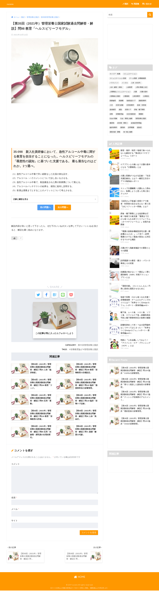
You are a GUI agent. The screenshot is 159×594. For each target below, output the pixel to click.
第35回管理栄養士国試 (88, 346)
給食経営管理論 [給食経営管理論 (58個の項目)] (136, 123)
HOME (79, 580)
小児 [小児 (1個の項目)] (111, 105)
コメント (15, 467)
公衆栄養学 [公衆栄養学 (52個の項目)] (136, 96)
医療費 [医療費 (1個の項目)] (121, 101)
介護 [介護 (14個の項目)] (135, 92)
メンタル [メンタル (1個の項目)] (125, 83)
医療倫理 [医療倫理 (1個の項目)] (113, 101)
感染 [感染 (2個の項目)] (120, 109)
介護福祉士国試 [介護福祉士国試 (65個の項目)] (115, 96)
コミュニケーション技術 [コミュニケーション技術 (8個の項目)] (118, 78)
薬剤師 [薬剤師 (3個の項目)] (122, 127)
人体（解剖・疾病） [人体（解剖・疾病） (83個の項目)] (116, 87)
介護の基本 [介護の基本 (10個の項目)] (143, 92)
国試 (125, 4)
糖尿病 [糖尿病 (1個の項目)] (112, 123)
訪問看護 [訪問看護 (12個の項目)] (131, 127)
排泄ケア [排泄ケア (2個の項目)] (128, 109)
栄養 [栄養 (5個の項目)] (111, 114)
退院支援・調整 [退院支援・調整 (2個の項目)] (115, 132)
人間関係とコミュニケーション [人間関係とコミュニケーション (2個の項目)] (120, 92)
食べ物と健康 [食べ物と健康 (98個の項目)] (127, 132)
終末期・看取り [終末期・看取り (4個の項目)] (122, 123)
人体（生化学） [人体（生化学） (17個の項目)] (136, 83)
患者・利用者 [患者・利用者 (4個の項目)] (141, 105)
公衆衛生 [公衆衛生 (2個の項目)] (146, 96)
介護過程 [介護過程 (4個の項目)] (126, 96)
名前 (14, 500)
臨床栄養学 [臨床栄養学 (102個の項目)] (113, 127)
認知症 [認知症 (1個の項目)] (139, 127)
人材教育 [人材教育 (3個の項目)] (129, 87)
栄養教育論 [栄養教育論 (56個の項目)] (119, 114)
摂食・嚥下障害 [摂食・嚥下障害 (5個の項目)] (139, 109)
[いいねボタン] (14, 239)
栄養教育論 (76, 350)
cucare (12, 4)
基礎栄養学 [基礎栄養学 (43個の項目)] (142, 101)
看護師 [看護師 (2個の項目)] (141, 114)
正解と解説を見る (21, 199)
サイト (14, 523)
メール (15, 512)
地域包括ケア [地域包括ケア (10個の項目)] (131, 101)
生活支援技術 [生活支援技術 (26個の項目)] (131, 114)
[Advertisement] (54, 123)
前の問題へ (45, 208)
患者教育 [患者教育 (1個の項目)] (113, 109)
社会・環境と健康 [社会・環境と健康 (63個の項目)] (126, 118)
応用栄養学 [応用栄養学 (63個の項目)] (130, 105)
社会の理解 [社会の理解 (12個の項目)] (113, 118)
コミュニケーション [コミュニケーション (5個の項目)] (130, 74)
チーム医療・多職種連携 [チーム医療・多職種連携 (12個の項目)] (137, 78)
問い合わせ (147, 4)
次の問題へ (63, 208)
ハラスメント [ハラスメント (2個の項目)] (114, 83)
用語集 (135, 4)
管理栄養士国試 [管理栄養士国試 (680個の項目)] (141, 118)
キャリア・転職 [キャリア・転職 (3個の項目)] (115, 74)
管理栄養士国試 (91, 350)
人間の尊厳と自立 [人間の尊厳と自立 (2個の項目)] (141, 87)
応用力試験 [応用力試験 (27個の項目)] (119, 105)
